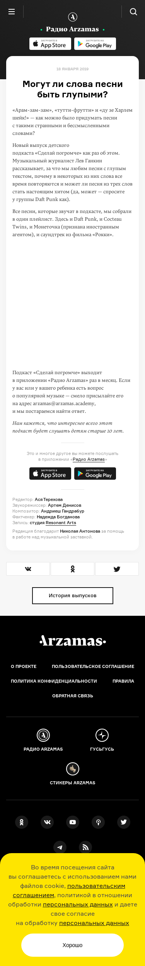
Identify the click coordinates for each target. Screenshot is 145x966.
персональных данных (78, 904)
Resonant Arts (61, 522)
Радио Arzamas (89, 459)
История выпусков (73, 595)
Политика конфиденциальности (54, 681)
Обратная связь (72, 696)
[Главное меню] (11, 11)
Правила (123, 681)
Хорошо (73, 945)
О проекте (23, 666)
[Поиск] (133, 11)
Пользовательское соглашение (93, 666)
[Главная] (72, 640)
